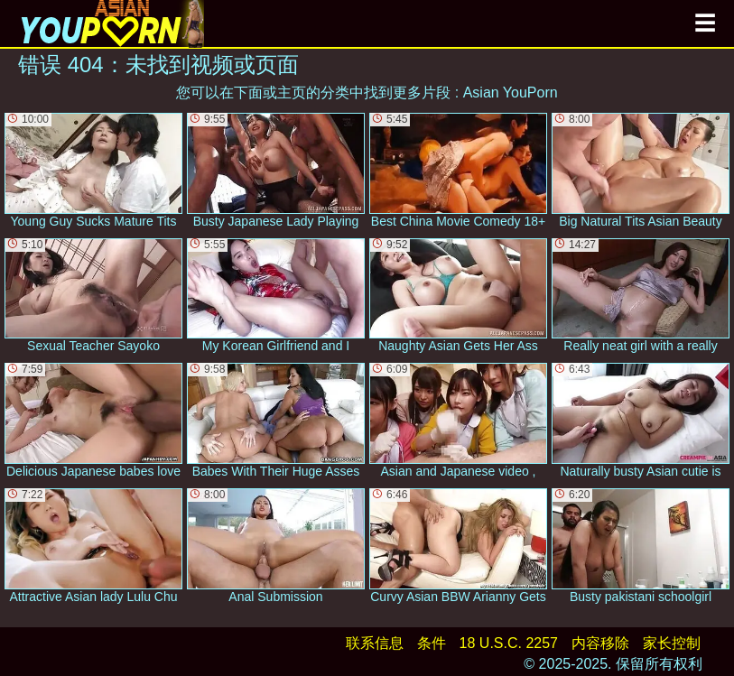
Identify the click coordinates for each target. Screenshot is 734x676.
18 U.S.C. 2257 (509, 643)
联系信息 (375, 643)
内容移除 (600, 643)
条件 (431, 643)
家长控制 (672, 643)
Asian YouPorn (510, 92)
